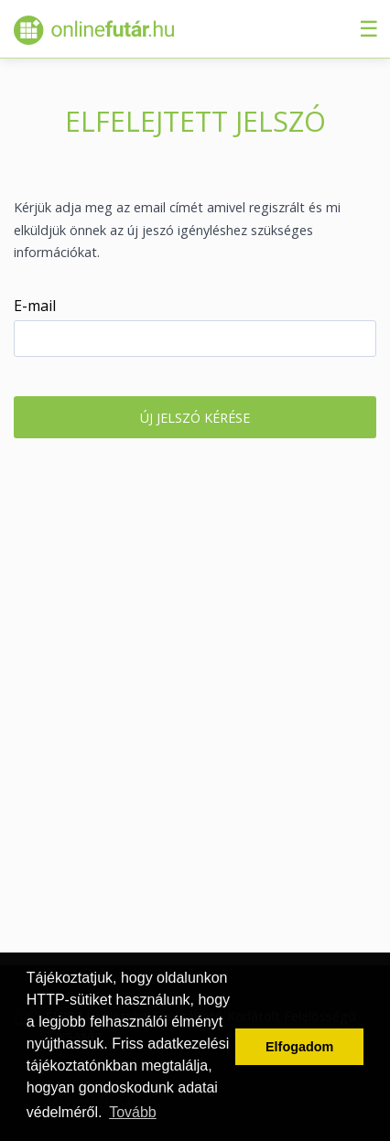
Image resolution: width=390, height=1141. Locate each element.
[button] (195, 417)
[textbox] (195, 338)
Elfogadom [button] (299, 1046)
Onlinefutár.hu (94, 30)
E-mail (35, 306)
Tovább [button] (133, 1112)
